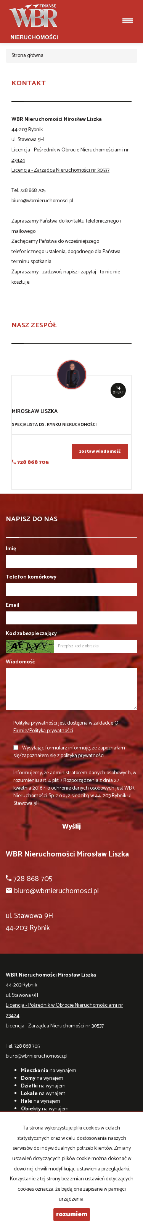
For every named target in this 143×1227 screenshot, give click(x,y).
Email (12, 605)
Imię (11, 549)
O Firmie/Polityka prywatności (66, 727)
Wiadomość (20, 662)
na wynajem (48, 1070)
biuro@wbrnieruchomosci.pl (42, 201)
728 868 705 (32, 190)
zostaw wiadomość (100, 451)
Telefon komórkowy (31, 577)
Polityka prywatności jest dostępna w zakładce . (66, 727)
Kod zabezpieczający (31, 634)
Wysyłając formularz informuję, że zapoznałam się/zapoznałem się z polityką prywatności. (69, 752)
